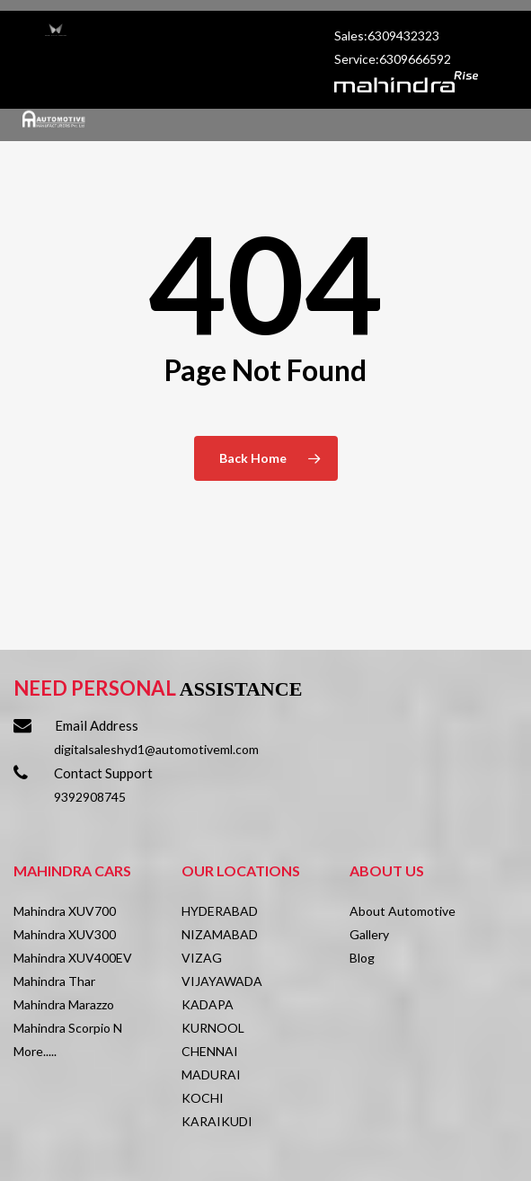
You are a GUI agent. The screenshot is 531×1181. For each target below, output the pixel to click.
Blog (362, 957)
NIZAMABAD (219, 934)
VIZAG (201, 957)
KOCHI (202, 1098)
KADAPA (207, 1004)
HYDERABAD (219, 911)
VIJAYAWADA (221, 981)
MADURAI (211, 1074)
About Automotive (403, 911)
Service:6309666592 (392, 59)
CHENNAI (209, 1051)
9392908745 (90, 796)
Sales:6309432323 (388, 35)
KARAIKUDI (216, 1121)
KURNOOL (212, 1027)
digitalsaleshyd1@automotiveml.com (156, 749)
